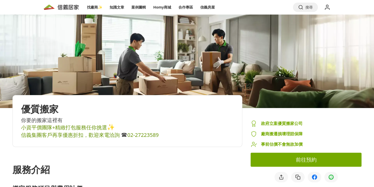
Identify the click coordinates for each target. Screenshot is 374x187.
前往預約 (306, 160)
